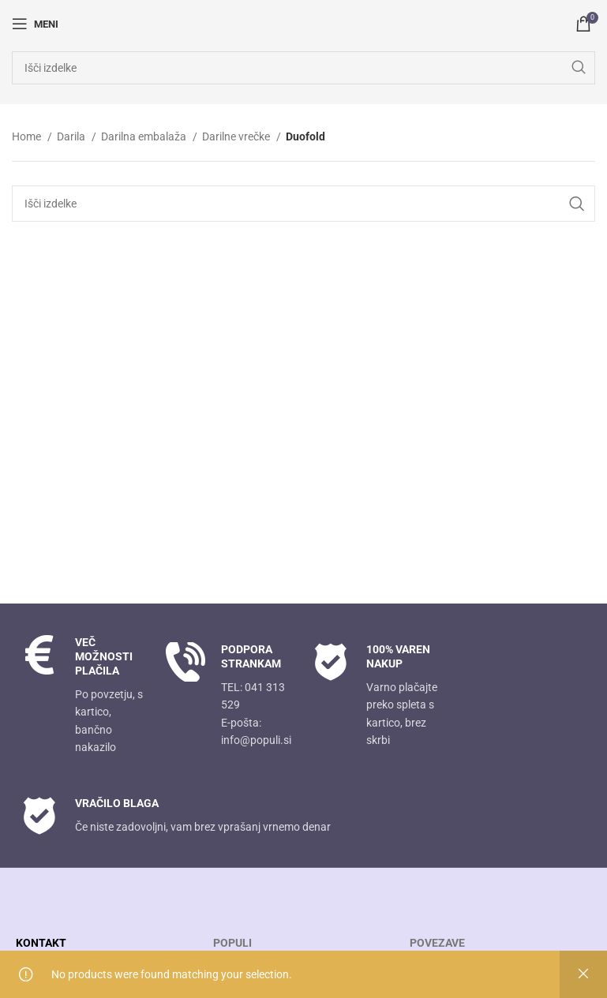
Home (27, 136)
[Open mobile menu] (35, 23)
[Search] (303, 67)
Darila (72, 136)
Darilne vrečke (237, 136)
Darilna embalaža (145, 136)
